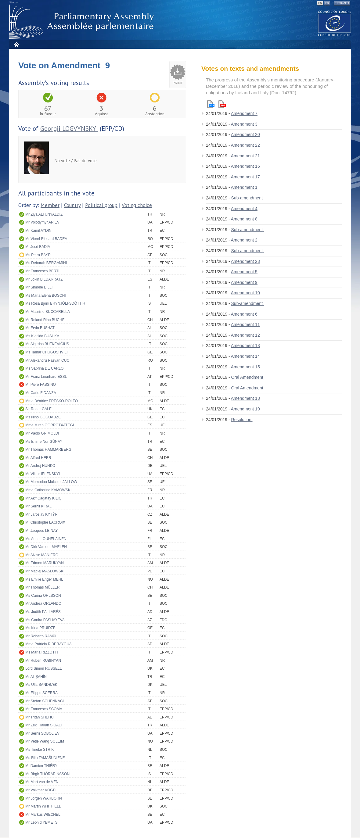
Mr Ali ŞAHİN (36, 677)
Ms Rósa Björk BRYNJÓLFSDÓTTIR (55, 303)
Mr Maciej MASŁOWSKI (44, 571)
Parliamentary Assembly (82, 22)
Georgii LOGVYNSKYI (69, 128)
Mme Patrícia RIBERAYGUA (48, 644)
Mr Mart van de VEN (42, 782)
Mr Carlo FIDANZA (40, 393)
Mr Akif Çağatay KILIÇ (43, 498)
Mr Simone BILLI (38, 287)
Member (50, 205)
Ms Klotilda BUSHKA (42, 336)
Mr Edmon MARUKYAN (44, 563)
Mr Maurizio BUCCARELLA (47, 312)
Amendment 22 (245, 145)
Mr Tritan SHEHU (39, 717)
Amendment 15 (245, 366)
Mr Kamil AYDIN (38, 230)
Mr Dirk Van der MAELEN (46, 547)
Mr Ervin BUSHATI (40, 328)
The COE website (335, 23)
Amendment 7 (244, 113)
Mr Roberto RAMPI (40, 636)
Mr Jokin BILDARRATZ (44, 279)
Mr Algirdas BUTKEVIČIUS (47, 344)
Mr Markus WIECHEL (42, 814)
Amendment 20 (245, 134)
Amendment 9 (244, 282)
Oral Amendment (248, 377)
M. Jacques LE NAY (41, 530)
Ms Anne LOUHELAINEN (46, 539)
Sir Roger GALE (38, 409)
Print (178, 83)
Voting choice (137, 205)
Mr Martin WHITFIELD (43, 806)
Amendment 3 (244, 124)
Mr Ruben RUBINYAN (43, 660)
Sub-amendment (247, 197)
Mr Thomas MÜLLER (42, 587)
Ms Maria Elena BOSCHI (45, 295)
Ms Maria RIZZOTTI (41, 652)
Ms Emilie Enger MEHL (44, 579)
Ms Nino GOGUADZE (43, 417)
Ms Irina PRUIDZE (40, 628)
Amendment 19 (245, 408)
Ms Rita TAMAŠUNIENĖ (45, 758)
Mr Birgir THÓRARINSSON (47, 774)
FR (327, 3)
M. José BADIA (37, 247)
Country (72, 205)
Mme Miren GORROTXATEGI (49, 425)
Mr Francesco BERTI (42, 271)
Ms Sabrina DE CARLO (44, 368)
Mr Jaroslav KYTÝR (41, 514)
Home (16, 44)
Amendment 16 (245, 166)
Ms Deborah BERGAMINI (46, 263)
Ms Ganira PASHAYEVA (45, 620)
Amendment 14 (245, 356)
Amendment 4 (244, 208)
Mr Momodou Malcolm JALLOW (51, 482)
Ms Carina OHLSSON (43, 595)
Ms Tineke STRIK (39, 749)
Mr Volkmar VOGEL (41, 790)
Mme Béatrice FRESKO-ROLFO (51, 401)
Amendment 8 (244, 219)
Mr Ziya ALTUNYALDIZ (44, 214)
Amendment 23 (245, 261)
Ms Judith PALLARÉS (43, 612)
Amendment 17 (245, 176)
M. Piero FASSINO (40, 384)
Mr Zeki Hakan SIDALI (43, 725)
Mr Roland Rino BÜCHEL (46, 320)
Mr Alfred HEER (38, 458)
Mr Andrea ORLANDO (43, 603)
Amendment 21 (245, 155)
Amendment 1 (244, 187)
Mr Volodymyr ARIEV (42, 222)
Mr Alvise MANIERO (41, 555)
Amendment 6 (244, 314)
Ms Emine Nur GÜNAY (43, 441)
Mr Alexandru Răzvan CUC (47, 360)
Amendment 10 (245, 292)
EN (320, 3)
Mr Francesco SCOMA (43, 709)
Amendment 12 (245, 335)
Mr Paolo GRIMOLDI (42, 433)
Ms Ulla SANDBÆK (41, 684)
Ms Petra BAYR (38, 255)
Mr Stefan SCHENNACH (45, 701)
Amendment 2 (244, 240)
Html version (210, 104)
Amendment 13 (245, 345)
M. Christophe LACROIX (45, 522)
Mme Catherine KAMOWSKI (48, 490)
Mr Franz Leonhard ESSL (46, 376)
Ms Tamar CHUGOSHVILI (46, 352)
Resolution (242, 419)
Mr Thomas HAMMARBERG (48, 449)
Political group (101, 205)
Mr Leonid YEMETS (41, 822)
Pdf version (222, 104)
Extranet (342, 3)
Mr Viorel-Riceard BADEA (46, 239)
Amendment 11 (245, 324)
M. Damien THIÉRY (41, 766)
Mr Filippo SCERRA (41, 693)
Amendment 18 (245, 398)
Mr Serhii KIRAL (38, 506)
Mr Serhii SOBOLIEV (42, 733)
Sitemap (14, 2)
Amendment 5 (244, 271)
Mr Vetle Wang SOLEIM (44, 741)
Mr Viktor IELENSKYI (42, 474)
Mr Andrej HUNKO (40, 466)
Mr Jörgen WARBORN (43, 798)
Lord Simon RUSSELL (43, 668)
